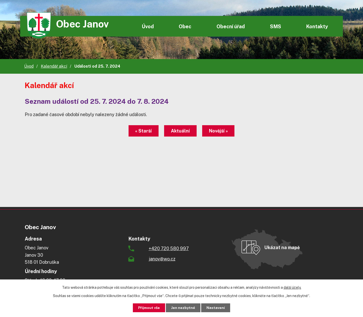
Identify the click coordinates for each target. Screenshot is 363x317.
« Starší (143, 131)
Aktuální (180, 131)
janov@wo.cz (162, 258)
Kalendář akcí (54, 66)
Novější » (218, 131)
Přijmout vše (149, 308)
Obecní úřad (231, 26)
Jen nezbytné (183, 308)
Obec (185, 26)
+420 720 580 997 (169, 248)
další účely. (292, 287)
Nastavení (216, 308)
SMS (275, 26)
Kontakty (317, 26)
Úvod (148, 26)
